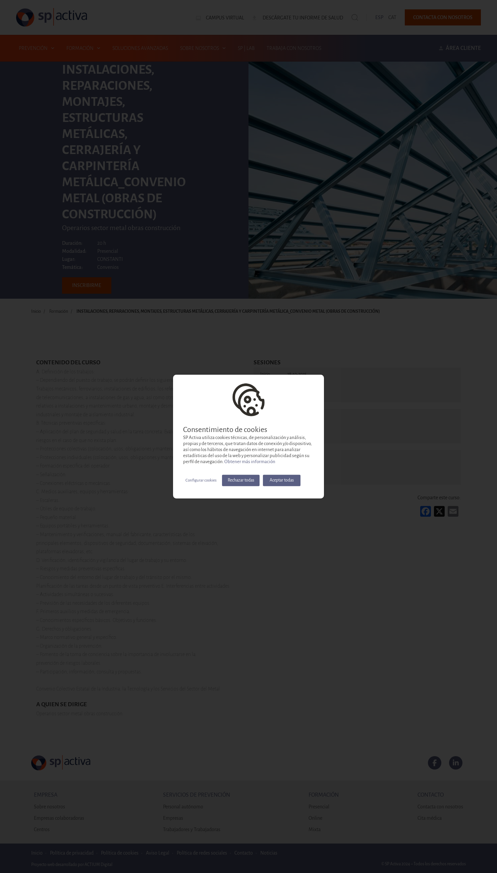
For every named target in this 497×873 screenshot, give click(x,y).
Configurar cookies (201, 480)
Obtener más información (249, 461)
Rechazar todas (241, 480)
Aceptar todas (282, 480)
